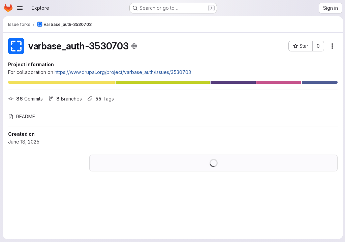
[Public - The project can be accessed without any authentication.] (134, 46)
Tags (100, 99)
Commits (25, 99)
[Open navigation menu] (19, 8)
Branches (65, 99)
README (21, 116)
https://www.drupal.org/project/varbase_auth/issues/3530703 (123, 72)
